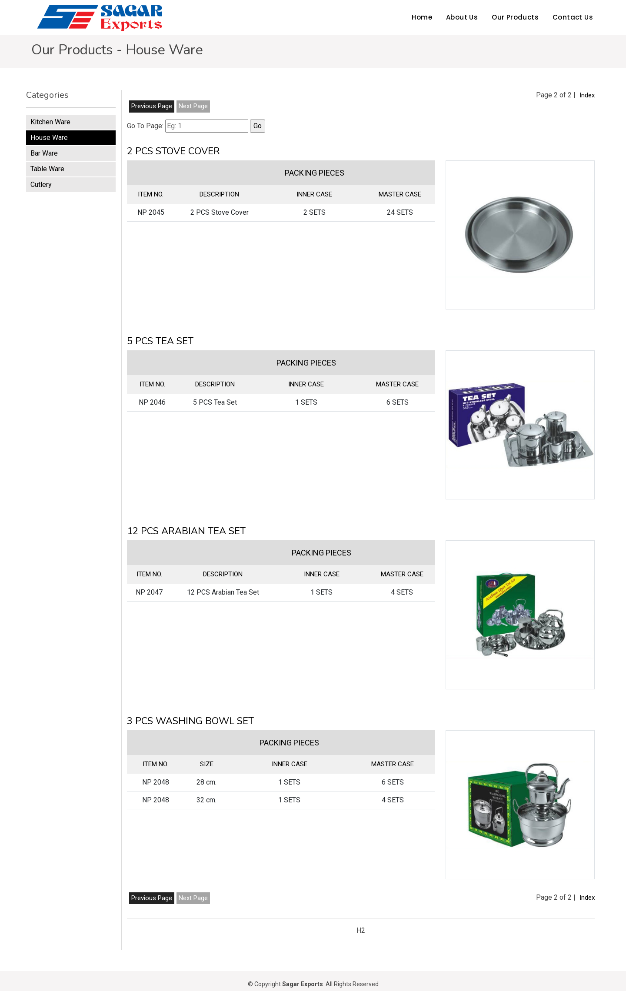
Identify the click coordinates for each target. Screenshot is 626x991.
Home (422, 17)
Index (587, 95)
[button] (520, 235)
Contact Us (573, 17)
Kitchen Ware (50, 122)
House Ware (49, 137)
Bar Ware (44, 153)
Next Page (193, 106)
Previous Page (151, 106)
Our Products (515, 17)
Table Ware (47, 169)
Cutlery (41, 184)
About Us (462, 17)
